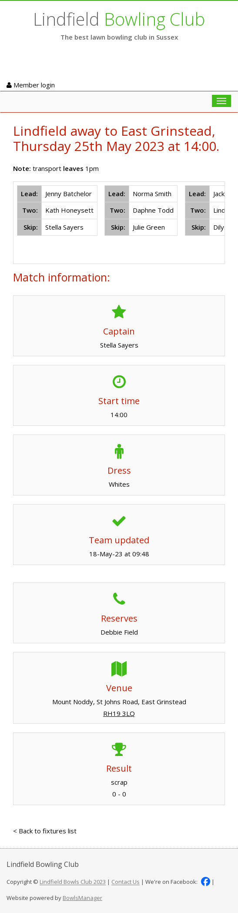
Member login (31, 84)
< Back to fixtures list (45, 830)
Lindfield (119, 19)
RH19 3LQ (119, 713)
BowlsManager (82, 898)
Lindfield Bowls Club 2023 (73, 882)
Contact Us (125, 882)
